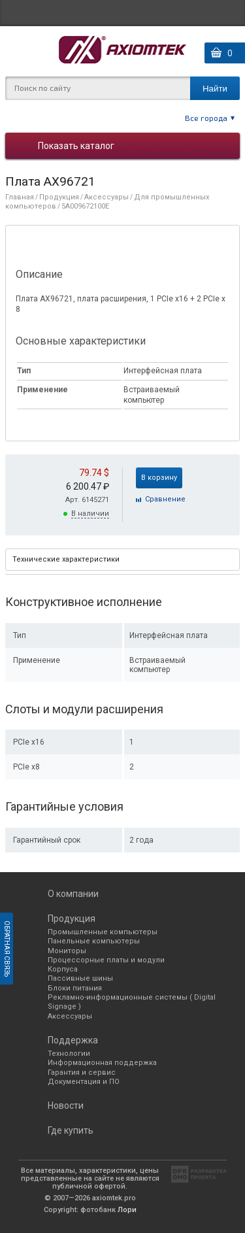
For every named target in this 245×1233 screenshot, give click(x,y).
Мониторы (67, 951)
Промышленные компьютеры (102, 932)
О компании (73, 893)
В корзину (159, 477)
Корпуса (63, 969)
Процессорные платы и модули (106, 960)
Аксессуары (106, 197)
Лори (127, 1210)
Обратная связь (6, 949)
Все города (206, 117)
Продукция (59, 197)
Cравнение (165, 499)
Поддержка (73, 1040)
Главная (19, 197)
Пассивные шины (80, 978)
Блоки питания (75, 988)
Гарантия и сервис (82, 1072)
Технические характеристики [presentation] (66, 559)
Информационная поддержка (102, 1062)
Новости (66, 1105)
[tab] (122, 560)
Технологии (69, 1053)
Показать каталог (76, 146)
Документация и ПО (84, 1081)
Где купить (70, 1130)
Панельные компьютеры (94, 941)
